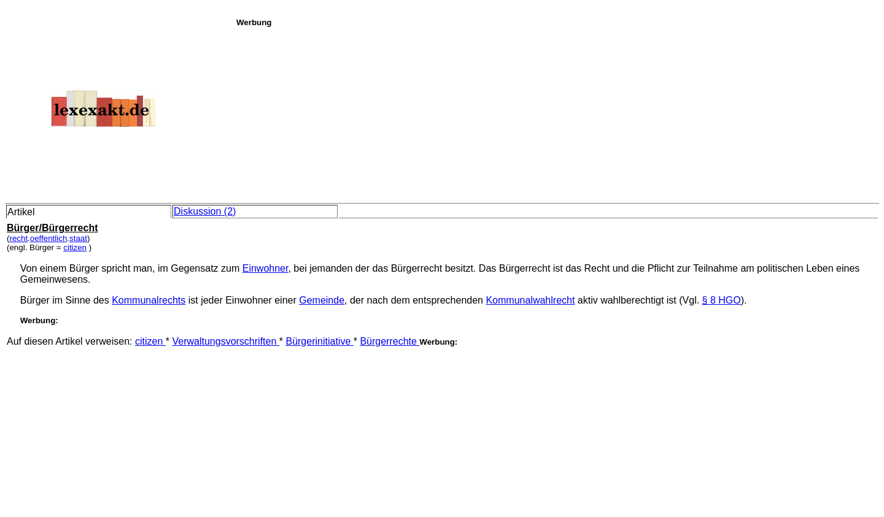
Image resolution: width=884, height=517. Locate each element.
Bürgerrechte (389, 341)
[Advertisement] (556, 113)
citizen (75, 247)
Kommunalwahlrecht (530, 300)
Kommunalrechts (148, 300)
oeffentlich (49, 238)
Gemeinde (321, 300)
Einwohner (265, 268)
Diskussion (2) (205, 211)
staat (78, 238)
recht (18, 238)
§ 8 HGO (721, 300)
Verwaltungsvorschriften (225, 341)
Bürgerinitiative (319, 341)
